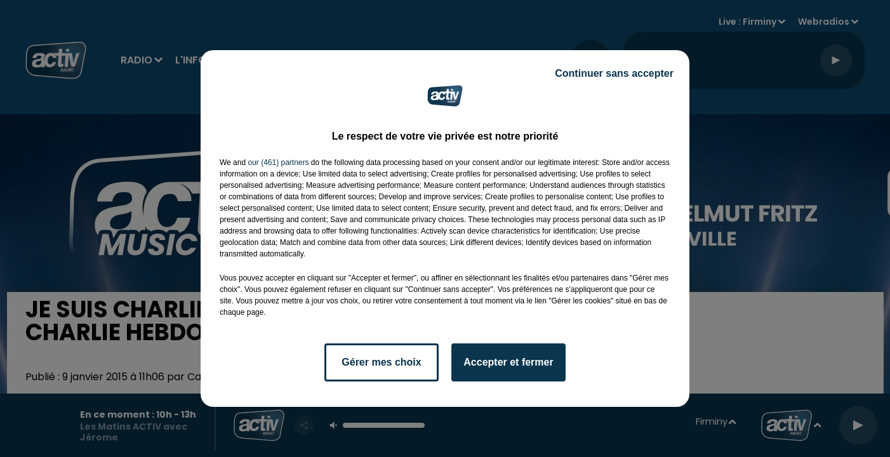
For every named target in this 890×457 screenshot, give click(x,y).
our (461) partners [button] (278, 162)
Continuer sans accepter (614, 73)
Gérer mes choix (381, 362)
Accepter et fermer (508, 362)
